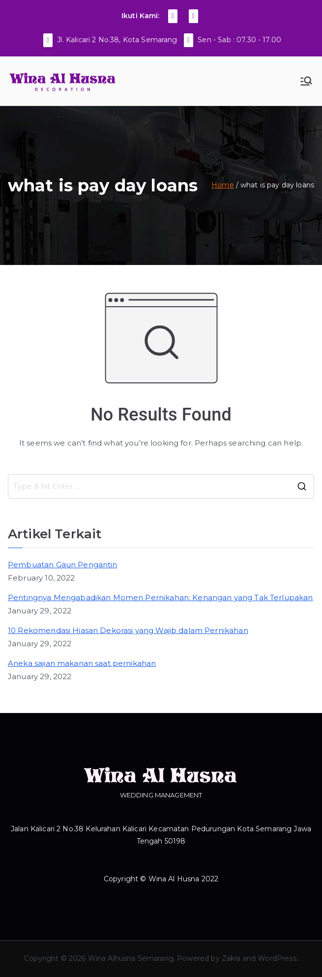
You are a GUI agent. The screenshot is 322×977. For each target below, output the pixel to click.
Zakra (231, 958)
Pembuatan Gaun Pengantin (62, 564)
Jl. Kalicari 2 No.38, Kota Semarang (117, 39)
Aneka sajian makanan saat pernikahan (82, 663)
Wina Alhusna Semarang (131, 958)
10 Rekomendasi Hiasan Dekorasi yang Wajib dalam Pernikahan (128, 630)
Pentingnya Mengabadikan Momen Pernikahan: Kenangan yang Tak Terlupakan (160, 597)
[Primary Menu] (306, 81)
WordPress (277, 958)
